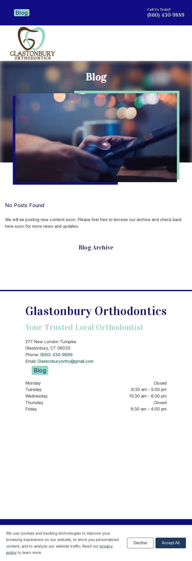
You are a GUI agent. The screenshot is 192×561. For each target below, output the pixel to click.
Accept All (171, 543)
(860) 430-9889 (165, 15)
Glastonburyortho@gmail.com (66, 361)
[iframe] (96, 462)
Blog (21, 12)
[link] (32, 58)
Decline (140, 543)
